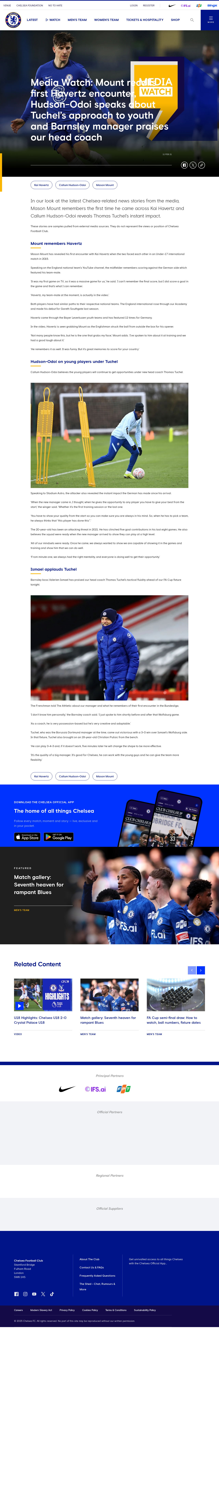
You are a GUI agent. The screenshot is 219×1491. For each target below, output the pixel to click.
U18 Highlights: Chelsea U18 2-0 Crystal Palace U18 (40, 1020)
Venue (7, 5)
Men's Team (77, 20)
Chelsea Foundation (29, 5)
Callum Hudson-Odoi (72, 185)
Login (134, 5)
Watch (52, 20)
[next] (201, 970)
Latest (32, 20)
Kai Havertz (41, 185)
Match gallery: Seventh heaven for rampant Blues (108, 1020)
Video (18, 1034)
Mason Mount (105, 185)
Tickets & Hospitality (144, 20)
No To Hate (55, 5)
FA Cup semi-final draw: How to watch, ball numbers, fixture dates (174, 1020)
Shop (175, 20)
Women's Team (106, 20)
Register (148, 5)
